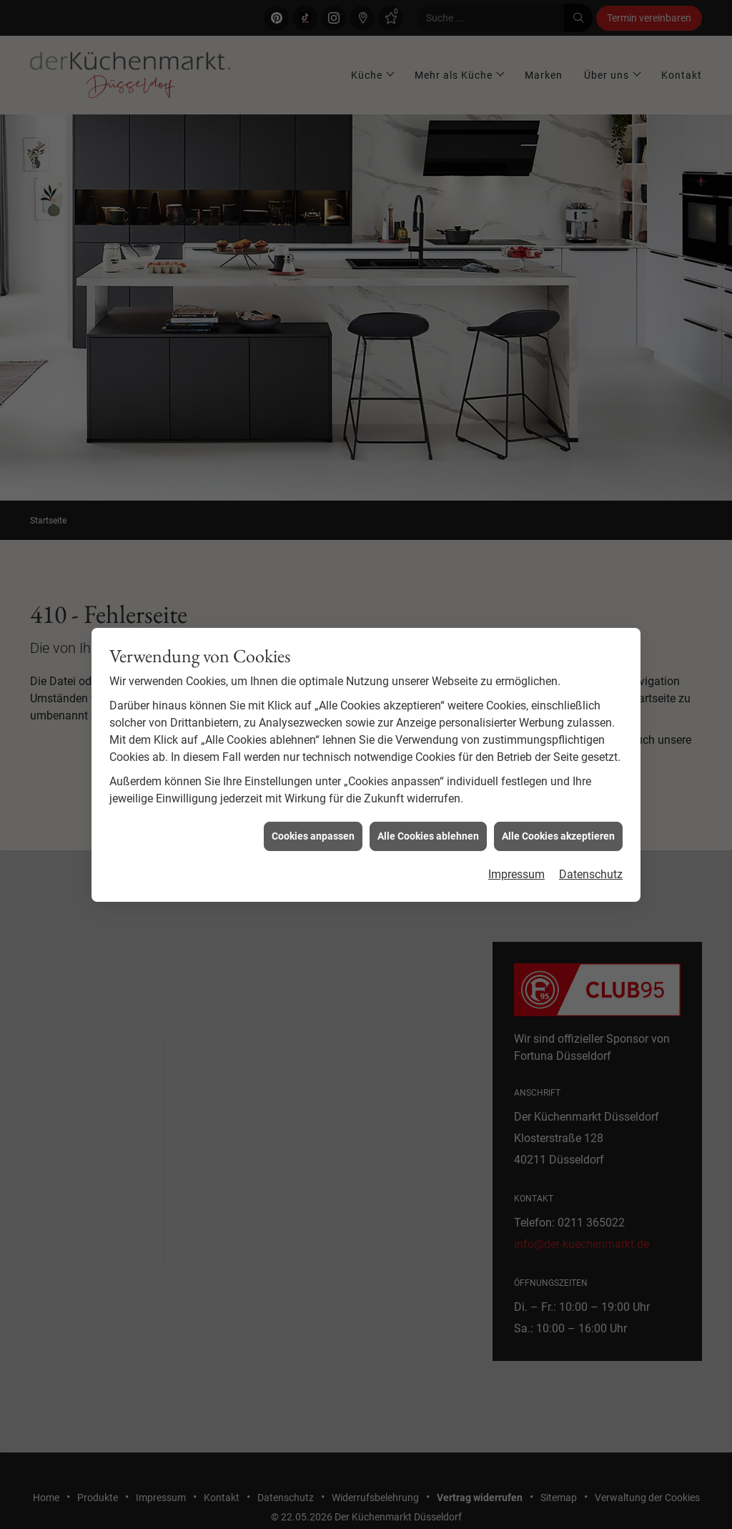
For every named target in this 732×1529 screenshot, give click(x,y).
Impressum (516, 846)
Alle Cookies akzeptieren (558, 807)
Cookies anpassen (313, 807)
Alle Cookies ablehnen (428, 807)
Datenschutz (591, 846)
